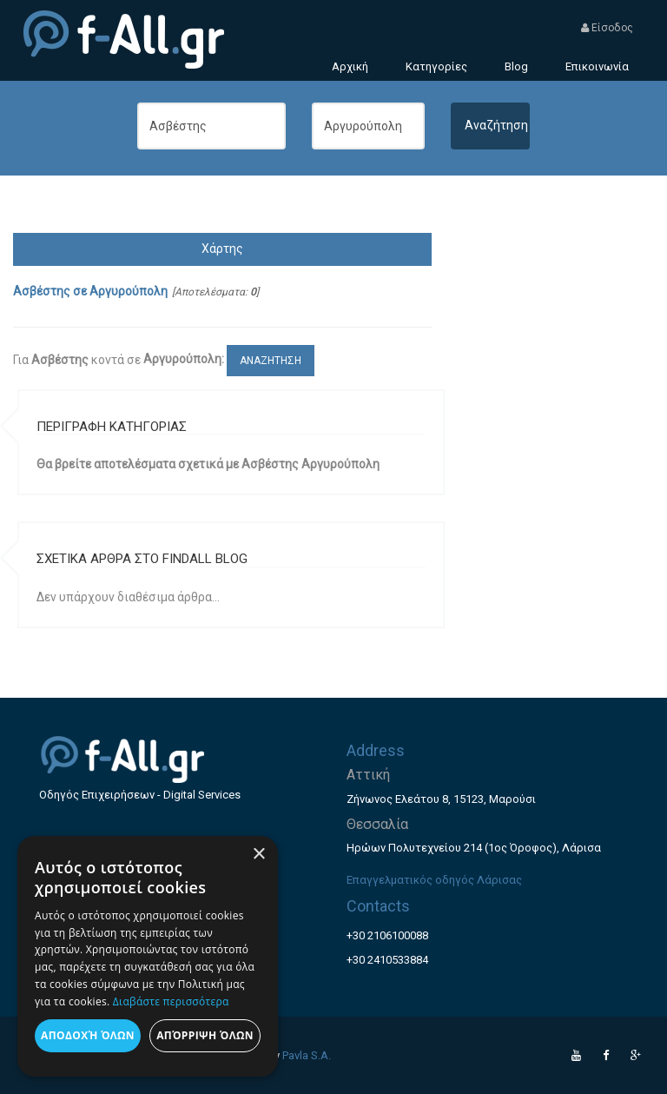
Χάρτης (222, 248)
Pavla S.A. (306, 1055)
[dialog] (147, 956)
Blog (516, 66)
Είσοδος (607, 28)
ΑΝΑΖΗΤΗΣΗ (270, 361)
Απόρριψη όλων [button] (205, 1035)
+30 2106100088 (387, 935)
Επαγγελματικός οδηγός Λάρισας (434, 879)
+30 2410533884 (387, 959)
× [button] (258, 854)
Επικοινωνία (597, 66)
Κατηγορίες (436, 66)
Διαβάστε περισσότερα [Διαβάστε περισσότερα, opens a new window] (171, 1001)
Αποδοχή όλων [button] (88, 1035)
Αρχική (350, 66)
